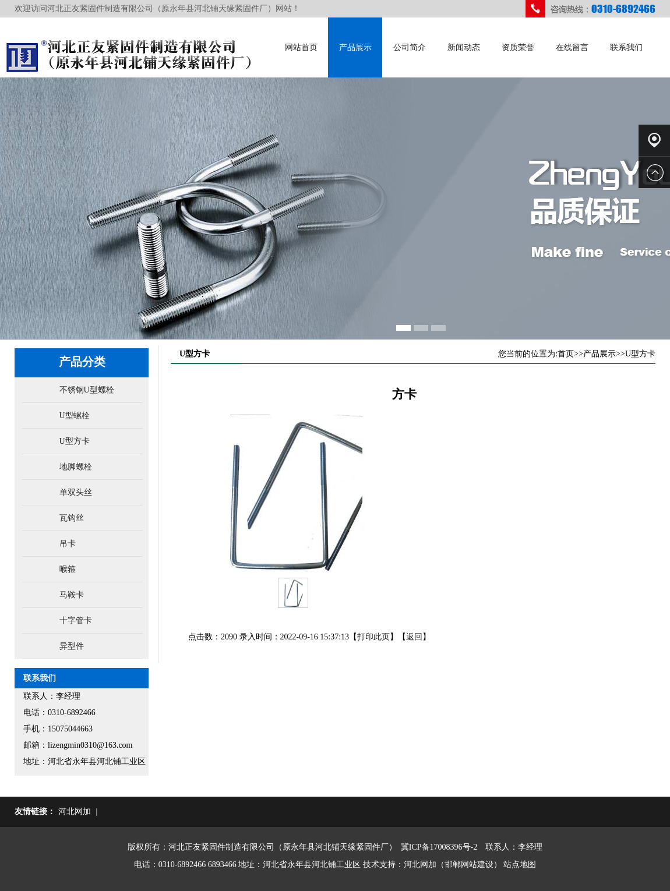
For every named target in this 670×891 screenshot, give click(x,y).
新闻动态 (463, 47)
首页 (566, 353)
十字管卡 (75, 620)
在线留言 (572, 47)
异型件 (71, 646)
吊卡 (67, 543)
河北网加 (74, 811)
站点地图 (519, 864)
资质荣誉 (518, 47)
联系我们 (626, 47)
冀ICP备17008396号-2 (439, 847)
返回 (414, 636)
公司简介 (409, 47)
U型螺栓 (74, 415)
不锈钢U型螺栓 (86, 390)
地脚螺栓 (75, 466)
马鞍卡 (71, 595)
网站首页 (301, 47)
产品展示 (355, 47)
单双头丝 (75, 492)
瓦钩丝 (71, 518)
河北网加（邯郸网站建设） (453, 864)
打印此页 (373, 636)
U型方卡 (74, 441)
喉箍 (67, 569)
